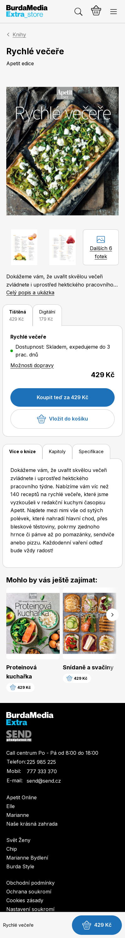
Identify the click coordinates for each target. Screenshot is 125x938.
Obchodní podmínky (30, 883)
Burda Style (20, 866)
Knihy (19, 34)
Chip (11, 849)
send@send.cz (44, 781)
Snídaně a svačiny (88, 667)
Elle (10, 806)
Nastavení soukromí (30, 909)
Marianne (17, 815)
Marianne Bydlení (27, 858)
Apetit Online (21, 797)
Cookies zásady (24, 900)
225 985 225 (41, 762)
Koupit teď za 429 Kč (62, 397)
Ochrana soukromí (28, 891)
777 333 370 (42, 771)
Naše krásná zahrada (31, 824)
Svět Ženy (18, 840)
